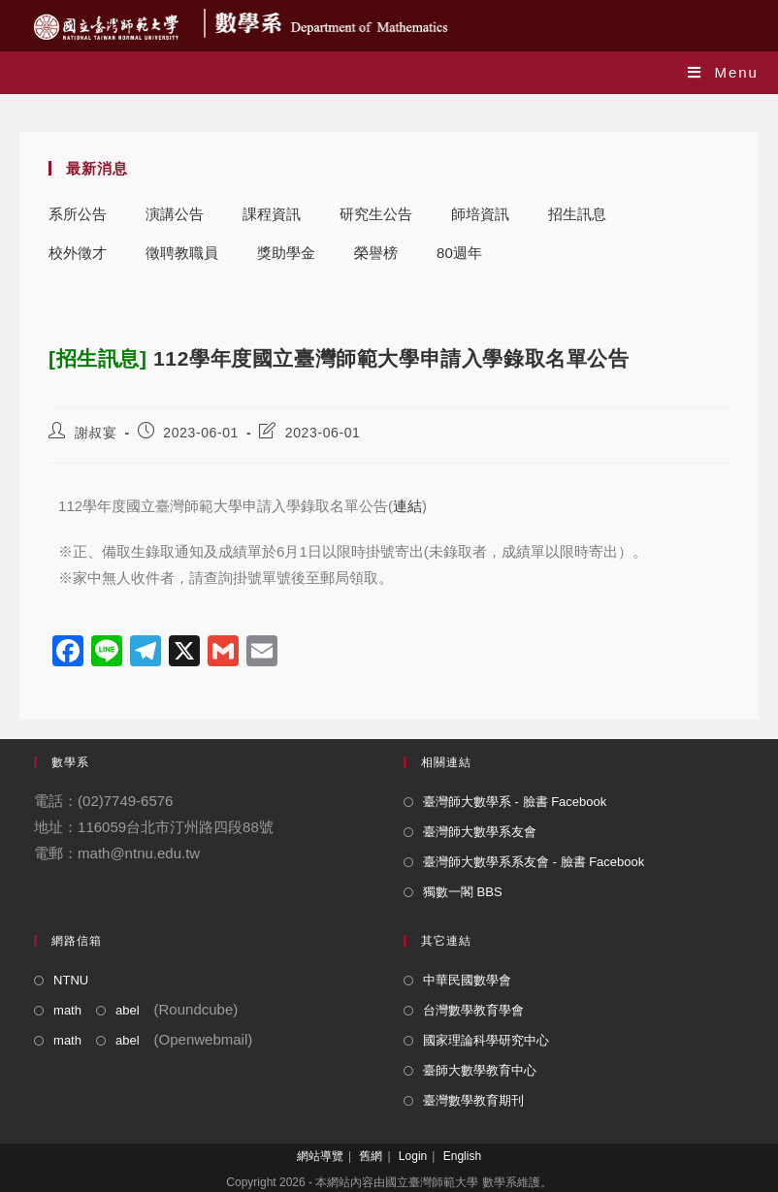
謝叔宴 (96, 432)
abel (127, 1010)
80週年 (459, 252)
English (462, 1156)
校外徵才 (78, 252)
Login (413, 1156)
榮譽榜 (376, 252)
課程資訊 (272, 214)
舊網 (370, 1156)
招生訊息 (577, 214)
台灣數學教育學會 (473, 1010)
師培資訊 (480, 214)
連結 (407, 506)
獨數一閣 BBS (462, 892)
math (67, 1010)
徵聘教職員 (182, 252)
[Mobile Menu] (723, 72)
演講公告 (175, 214)
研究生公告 (376, 214)
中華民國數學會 (467, 980)
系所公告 (78, 214)
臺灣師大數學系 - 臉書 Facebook (514, 801)
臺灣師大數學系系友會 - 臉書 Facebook (533, 861)
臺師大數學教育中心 (479, 1070)
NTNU (70, 980)
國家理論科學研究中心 (486, 1040)
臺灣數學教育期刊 (473, 1100)
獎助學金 (286, 252)
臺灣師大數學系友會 (479, 831)
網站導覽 (320, 1156)
